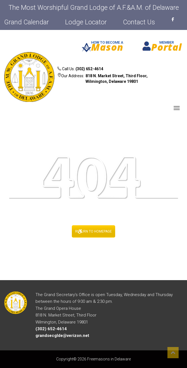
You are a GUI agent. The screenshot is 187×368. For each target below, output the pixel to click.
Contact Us (139, 22)
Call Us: (80, 69)
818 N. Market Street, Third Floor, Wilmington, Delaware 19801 (117, 79)
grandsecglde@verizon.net (62, 335)
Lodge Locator (86, 22)
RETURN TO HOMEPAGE (93, 231)
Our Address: (109, 79)
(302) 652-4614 (89, 69)
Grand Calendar (26, 22)
